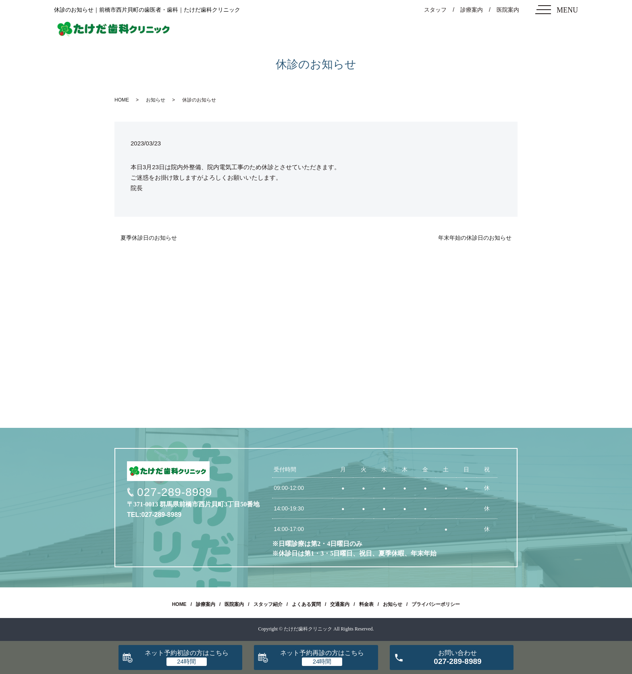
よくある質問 (306, 604)
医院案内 (508, 9)
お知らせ (155, 100)
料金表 (366, 604)
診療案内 (471, 9)
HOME (121, 100)
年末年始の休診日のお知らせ (474, 237)
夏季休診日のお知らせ (149, 237)
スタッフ (435, 9)
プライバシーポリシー (436, 604)
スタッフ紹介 (268, 604)
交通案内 (339, 604)
